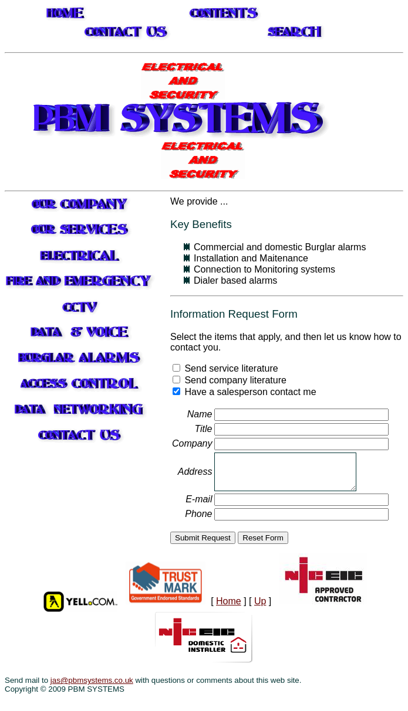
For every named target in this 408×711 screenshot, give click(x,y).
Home (228, 601)
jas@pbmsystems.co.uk (91, 680)
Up (260, 601)
